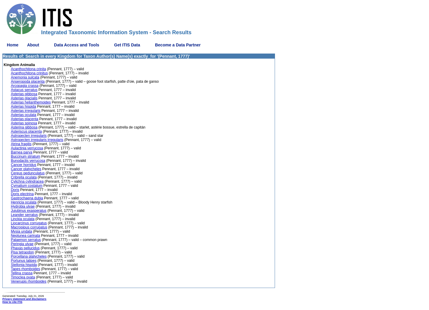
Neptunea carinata (25, 236)
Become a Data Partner (177, 45)
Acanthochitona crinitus (29, 73)
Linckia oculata (22, 219)
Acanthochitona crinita (28, 69)
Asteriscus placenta (26, 131)
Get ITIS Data (127, 45)
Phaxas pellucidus (25, 248)
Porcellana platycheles (28, 256)
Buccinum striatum (25, 156)
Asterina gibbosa (24, 127)
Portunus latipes (23, 261)
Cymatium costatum (26, 186)
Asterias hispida (23, 106)
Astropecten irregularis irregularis (37, 140)
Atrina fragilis (21, 144)
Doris (15, 190)
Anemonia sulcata (25, 77)
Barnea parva (21, 152)
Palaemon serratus (26, 240)
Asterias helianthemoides (31, 102)
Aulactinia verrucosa (27, 148)
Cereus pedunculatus (27, 173)
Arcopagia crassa (24, 86)
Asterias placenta (24, 119)
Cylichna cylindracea (27, 181)
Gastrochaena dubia (27, 198)
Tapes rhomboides (25, 269)
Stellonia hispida (24, 265)
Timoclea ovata (23, 277)
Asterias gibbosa (24, 94)
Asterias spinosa (24, 123)
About (33, 45)
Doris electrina (22, 194)
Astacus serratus (24, 90)
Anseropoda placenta (27, 81)
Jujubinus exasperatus (28, 211)
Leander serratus (24, 215)
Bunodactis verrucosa (28, 161)
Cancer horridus (23, 165)
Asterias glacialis (24, 98)
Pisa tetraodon (22, 252)
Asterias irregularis (25, 111)
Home (12, 45)
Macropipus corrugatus (29, 227)
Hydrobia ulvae (23, 206)
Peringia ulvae (22, 244)
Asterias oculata (23, 115)
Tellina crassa (21, 273)
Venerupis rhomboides (28, 281)
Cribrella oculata (24, 177)
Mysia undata (21, 231)
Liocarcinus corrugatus (29, 223)
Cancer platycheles (26, 169)
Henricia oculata (23, 202)
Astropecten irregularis (28, 136)
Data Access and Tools (76, 45)
